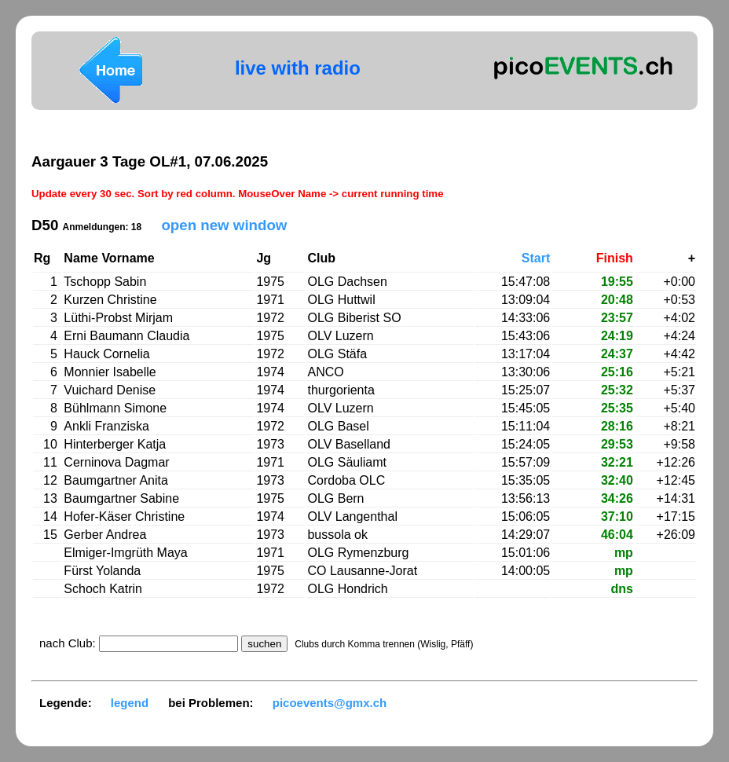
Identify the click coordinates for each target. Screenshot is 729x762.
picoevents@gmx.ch (330, 702)
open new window (224, 225)
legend (129, 702)
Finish (614, 258)
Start (536, 258)
